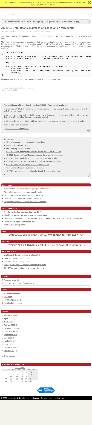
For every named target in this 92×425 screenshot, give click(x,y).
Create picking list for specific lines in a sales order (24, 195)
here (78, 22)
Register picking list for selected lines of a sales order (25, 202)
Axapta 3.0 (63, 245)
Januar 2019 (9, 351)
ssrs (45, 235)
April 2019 (8, 341)
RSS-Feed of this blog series (17, 129)
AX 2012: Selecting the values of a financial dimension (27, 165)
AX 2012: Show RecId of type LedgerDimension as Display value (32, 158)
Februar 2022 (9, 315)
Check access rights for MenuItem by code (21, 222)
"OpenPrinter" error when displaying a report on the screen (27, 189)
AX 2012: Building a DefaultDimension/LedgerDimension (28, 155)
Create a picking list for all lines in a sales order (23, 198)
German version (48, 31)
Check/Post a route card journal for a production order (25, 215)
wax (81, 235)
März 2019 (8, 344)
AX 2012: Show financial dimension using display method (29, 161)
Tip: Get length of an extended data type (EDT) (22, 212)
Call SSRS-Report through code (17, 261)
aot (10, 235)
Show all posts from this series (16, 125)
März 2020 (8, 322)
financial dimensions (24, 235)
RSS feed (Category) (12, 300)
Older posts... (9, 356)
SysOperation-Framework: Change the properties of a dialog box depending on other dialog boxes (43, 218)
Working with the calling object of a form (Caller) (23, 255)
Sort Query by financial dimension (19, 149)
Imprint (29, 398)
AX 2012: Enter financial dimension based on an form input (37, 27)
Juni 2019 (8, 338)
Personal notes (10, 280)
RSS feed (8, 297)
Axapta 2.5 (54, 245)
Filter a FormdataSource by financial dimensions (25, 142)
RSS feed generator (12, 293)
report (40, 235)
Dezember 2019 (10, 328)
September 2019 (10, 335)
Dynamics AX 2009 (16, 245)
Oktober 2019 (9, 331)
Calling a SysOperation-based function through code (25, 265)
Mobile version (61, 398)
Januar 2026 (20, 368)
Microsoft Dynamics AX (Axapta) (27, 31)
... (7, 174)
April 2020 (8, 319)
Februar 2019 (9, 347)
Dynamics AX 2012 (38, 245)
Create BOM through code (14, 225)
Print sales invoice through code (17, 258)
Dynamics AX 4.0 (77, 245)
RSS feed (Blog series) (13, 303)
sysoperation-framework (63, 234)
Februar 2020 (9, 325)
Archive (5, 311)
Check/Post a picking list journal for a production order (25, 268)
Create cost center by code (17, 145)
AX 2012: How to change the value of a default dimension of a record (33, 152)
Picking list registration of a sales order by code (23, 192)
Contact (36, 398)
